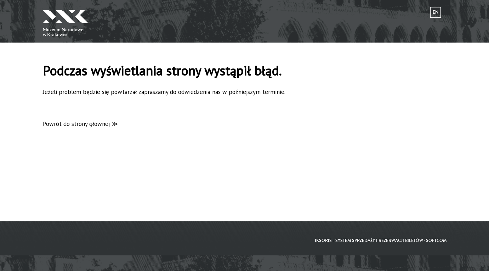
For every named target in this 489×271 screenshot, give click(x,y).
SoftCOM (436, 241)
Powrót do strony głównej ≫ (80, 124)
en (435, 12)
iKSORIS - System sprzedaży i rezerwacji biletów (369, 241)
